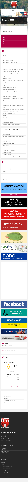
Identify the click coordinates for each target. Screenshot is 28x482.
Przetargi (6, 403)
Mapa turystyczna (7, 139)
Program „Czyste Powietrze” (9, 85)
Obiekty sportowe (7, 152)
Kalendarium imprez (9, 350)
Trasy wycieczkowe (7, 141)
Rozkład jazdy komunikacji (9, 150)
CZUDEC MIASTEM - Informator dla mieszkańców (14, 105)
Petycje (4, 82)
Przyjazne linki (7, 405)
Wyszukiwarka (6, 176)
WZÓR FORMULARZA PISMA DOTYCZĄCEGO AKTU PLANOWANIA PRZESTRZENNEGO (14, 110)
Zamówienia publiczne (8, 94)
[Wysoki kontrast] (14, 14)
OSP (4, 107)
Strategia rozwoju (7, 78)
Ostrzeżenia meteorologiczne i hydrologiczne (13, 69)
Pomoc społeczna (7, 67)
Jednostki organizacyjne (13, 23)
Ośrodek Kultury (7, 396)
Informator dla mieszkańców (6, 466)
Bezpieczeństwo (6, 76)
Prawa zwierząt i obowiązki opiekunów (11, 124)
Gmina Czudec (5, 23)
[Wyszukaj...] (14, 179)
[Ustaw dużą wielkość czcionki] (6, 14)
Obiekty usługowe (7, 154)
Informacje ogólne (7, 166)
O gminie (2, 464)
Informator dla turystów (5, 468)
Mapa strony (3, 470)
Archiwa (4, 115)
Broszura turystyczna (7, 134)
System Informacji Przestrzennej (10, 96)
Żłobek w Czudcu (7, 46)
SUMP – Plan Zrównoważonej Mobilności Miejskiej (14, 103)
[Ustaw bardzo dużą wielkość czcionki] (10, 14)
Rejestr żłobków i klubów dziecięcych (11, 91)
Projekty (5, 171)
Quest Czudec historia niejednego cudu (11, 157)
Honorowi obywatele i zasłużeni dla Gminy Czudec (14, 73)
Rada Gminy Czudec (7, 120)
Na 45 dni (17, 386)
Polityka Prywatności (5, 474)
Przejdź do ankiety (14, 194)
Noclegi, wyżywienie (7, 148)
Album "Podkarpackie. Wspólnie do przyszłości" (13, 136)
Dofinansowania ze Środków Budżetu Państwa (13, 98)
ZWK (4, 43)
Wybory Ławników (7, 118)
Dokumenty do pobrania (9, 400)
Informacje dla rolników (8, 60)
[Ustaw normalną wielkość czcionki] (2, 14)
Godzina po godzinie (8, 386)
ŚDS (4, 41)
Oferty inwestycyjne (7, 169)
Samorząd (3, 462)
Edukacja (5, 64)
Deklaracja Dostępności (5, 472)
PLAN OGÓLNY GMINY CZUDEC (9, 113)
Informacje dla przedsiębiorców (10, 62)
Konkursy (6, 398)
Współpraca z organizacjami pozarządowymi (13, 80)
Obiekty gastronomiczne (8, 143)
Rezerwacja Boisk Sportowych (9, 89)
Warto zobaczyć (6, 145)
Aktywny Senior (6, 100)
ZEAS (4, 37)
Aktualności (5, 55)
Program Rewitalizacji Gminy (9, 87)
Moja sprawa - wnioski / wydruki (10, 58)
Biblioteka (6, 394)
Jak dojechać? (4, 454)
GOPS (4, 39)
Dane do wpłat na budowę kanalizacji (11, 71)
